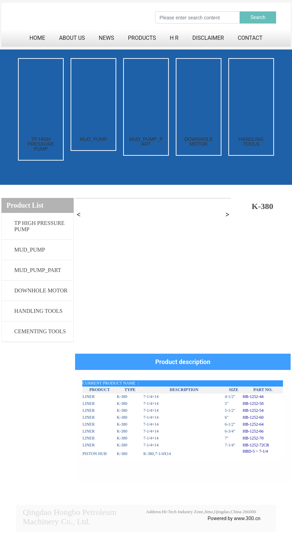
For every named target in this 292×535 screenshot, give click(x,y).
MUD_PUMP (93, 139)
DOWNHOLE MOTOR (198, 141)
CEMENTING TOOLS (40, 331)
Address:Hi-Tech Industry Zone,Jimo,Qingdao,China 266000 (201, 511)
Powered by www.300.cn (234, 518)
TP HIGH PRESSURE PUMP (41, 144)
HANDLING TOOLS (251, 141)
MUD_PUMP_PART (146, 141)
